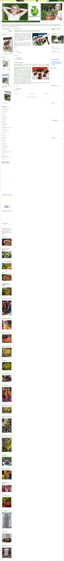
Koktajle (3, 122)
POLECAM (3, 132)
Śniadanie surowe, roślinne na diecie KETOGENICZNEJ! (27, 31)
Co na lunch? (4, 111)
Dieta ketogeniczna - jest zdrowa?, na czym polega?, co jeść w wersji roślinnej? (31, 64)
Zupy (2, 153)
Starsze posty (47, 93)
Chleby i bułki (4, 109)
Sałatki (3, 140)
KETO (17, 59)
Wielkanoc (3, 148)
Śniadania (22, 59)
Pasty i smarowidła (5, 130)
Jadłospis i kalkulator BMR (12, 21)
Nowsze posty (17, 93)
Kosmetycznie (4, 124)
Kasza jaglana (4, 117)
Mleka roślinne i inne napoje (6, 127)
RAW (19, 59)
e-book (3, 114)
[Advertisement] (20, 101)
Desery (3, 112)
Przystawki (3, 137)
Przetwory (3, 135)
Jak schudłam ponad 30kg (30, 21)
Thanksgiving (4, 145)
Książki (3, 125)
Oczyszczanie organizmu (21, 21)
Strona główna (5, 21)
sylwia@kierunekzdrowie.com (56, 48)
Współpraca (37, 21)
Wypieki (3, 150)
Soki (2, 142)
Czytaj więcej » (16, 55)
